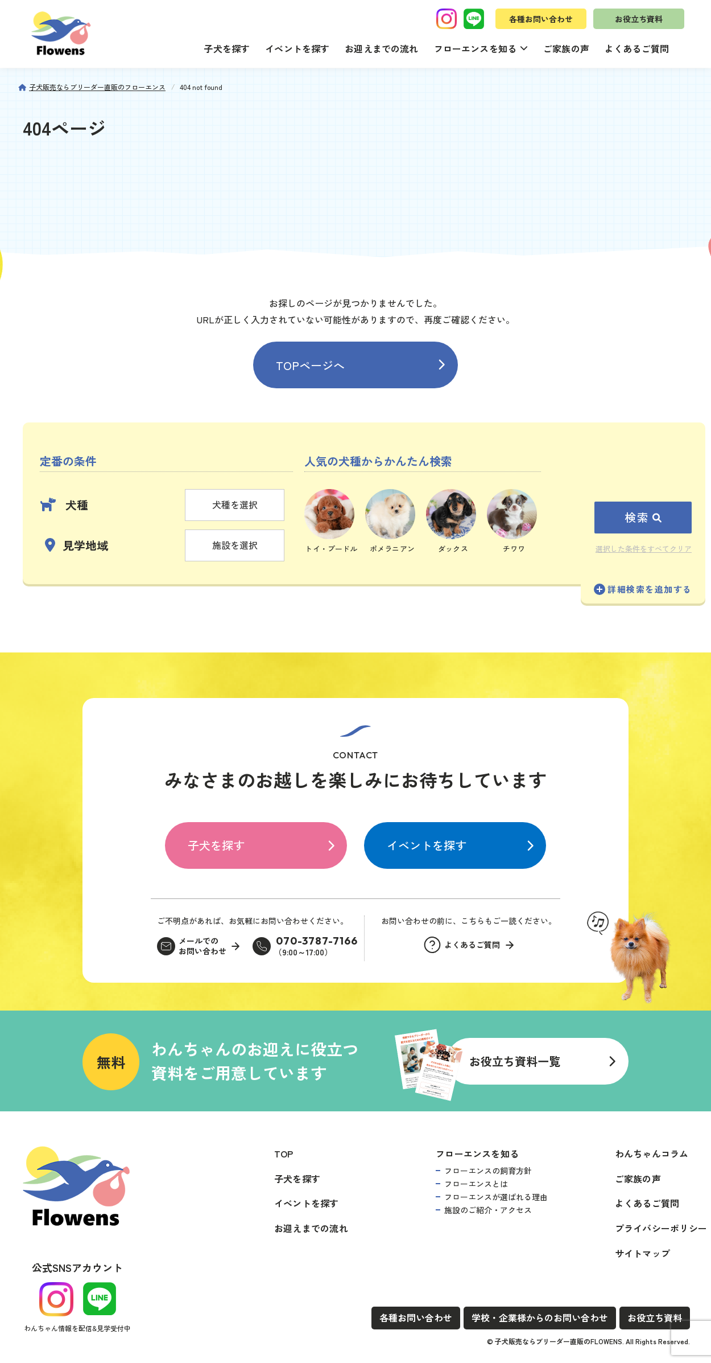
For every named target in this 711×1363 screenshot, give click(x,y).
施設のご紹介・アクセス (488, 1210)
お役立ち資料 (639, 18)
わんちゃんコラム (652, 1153)
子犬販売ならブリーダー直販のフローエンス (97, 87)
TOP (284, 1153)
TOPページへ (310, 365)
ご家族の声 (566, 48)
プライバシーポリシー (661, 1228)
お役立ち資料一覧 (514, 1061)
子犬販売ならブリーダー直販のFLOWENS (558, 1341)
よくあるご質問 (637, 48)
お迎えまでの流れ (381, 48)
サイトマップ (642, 1253)
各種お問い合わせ (541, 18)
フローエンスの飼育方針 (488, 1170)
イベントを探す (297, 48)
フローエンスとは (476, 1183)
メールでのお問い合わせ (202, 946)
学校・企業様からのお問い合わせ (540, 1317)
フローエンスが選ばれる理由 (496, 1196)
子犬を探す (227, 48)
